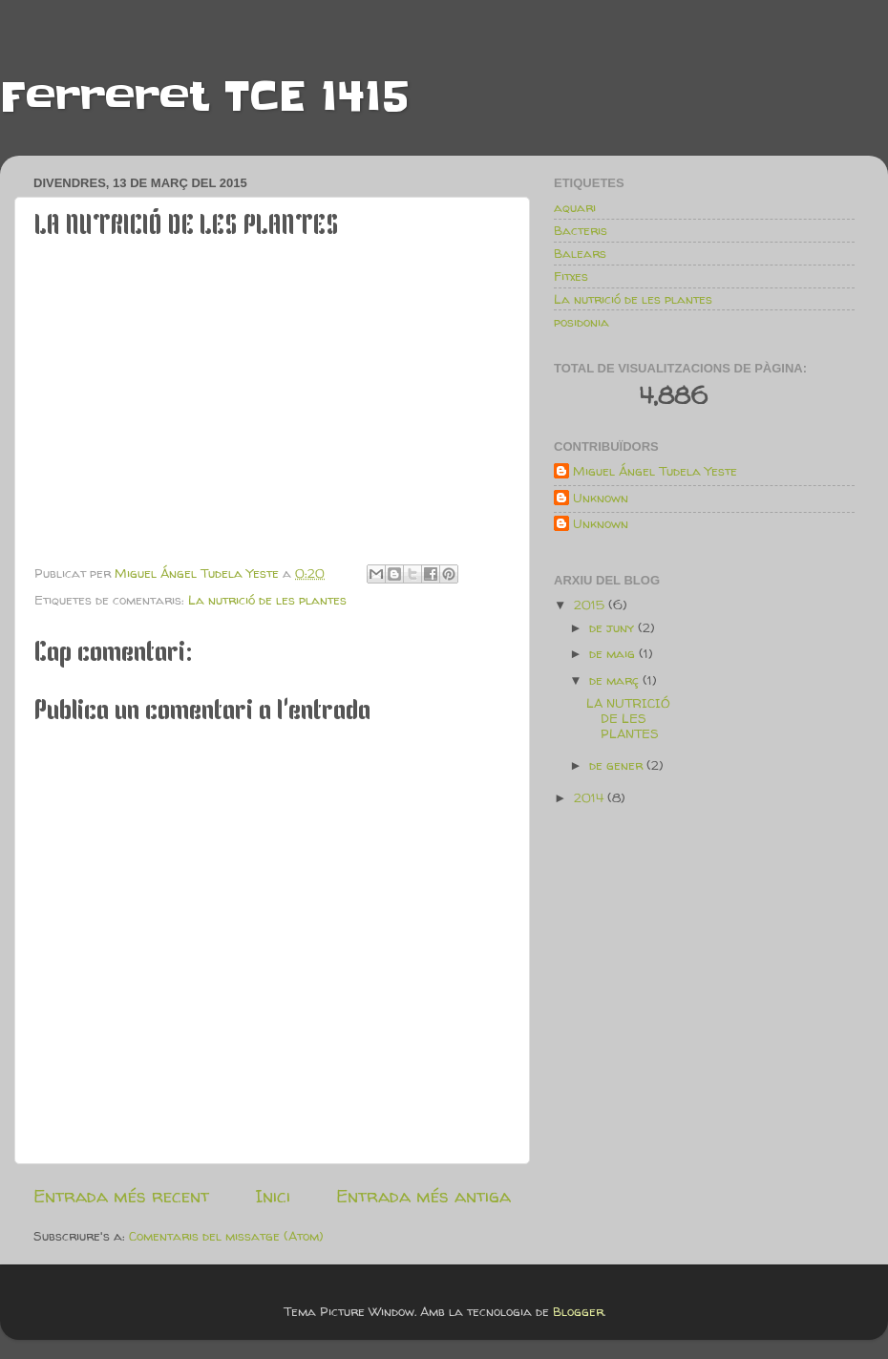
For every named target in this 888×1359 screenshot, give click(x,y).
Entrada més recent (121, 1195)
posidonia (581, 321)
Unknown (600, 498)
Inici (272, 1195)
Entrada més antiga (423, 1195)
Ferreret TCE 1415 (204, 96)
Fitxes (571, 276)
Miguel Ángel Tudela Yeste (655, 471)
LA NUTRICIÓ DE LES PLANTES (628, 718)
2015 (591, 604)
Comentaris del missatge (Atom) (226, 1235)
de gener (617, 765)
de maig (614, 653)
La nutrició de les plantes (267, 599)
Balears (580, 253)
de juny (613, 627)
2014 (590, 797)
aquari (575, 207)
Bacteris (580, 230)
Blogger (578, 1311)
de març (616, 680)
